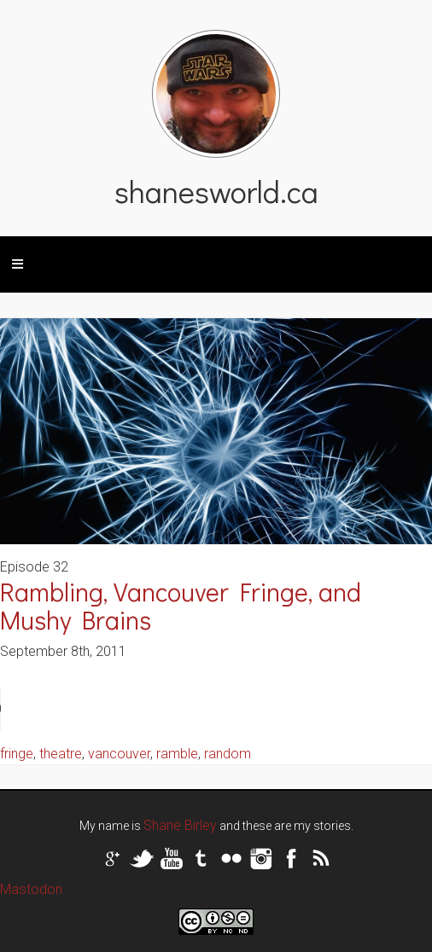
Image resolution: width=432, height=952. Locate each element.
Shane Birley (180, 825)
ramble (177, 754)
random (227, 754)
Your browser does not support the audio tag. (128, 709)
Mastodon (31, 889)
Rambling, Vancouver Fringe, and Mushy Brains (180, 605)
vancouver (119, 754)
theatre (60, 754)
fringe (16, 754)
